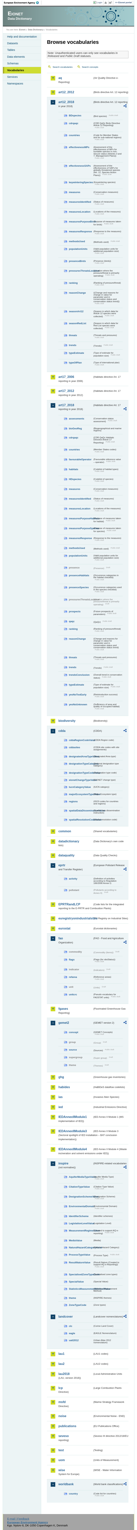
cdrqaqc (73, 123)
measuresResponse (80, 231)
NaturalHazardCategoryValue (81, 1247)
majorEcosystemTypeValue (81, 794)
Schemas (12, 63)
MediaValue (75, 1240)
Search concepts (90, 67)
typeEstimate (76, 353)
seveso (63, 1436)
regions (73, 801)
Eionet (22, 29)
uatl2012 (74, 1340)
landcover (65, 1316)
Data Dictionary (35, 29)
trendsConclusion (79, 674)
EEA (22, 3)
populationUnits (78, 249)
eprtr (61, 865)
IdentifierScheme (78, 1216)
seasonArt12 (76, 311)
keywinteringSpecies (81, 182)
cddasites (74, 747)
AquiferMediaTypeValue (81, 1176)
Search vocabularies (62, 67)
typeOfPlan (75, 362)
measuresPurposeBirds (81, 221)
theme (72, 1298)
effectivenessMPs (79, 147)
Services (12, 76)
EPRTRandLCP (69, 904)
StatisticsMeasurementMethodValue (81, 1288)
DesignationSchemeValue (81, 1196)
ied (60, 1107)
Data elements (16, 56)
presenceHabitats (79, 575)
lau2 (61, 1363)
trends (72, 345)
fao (60, 938)
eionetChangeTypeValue (81, 780)
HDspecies (75, 479)
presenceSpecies (79, 587)
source (73, 1049)
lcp (60, 1388)
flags (72, 959)
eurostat (64, 928)
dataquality (66, 855)
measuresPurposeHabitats (81, 518)
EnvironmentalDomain (81, 1206)
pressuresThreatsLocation (81, 270)
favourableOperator (80, 459)
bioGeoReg (75, 428)
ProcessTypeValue (79, 1254)
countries (74, 135)
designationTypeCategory (81, 763)
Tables (11, 49)
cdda (61, 730)
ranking (73, 282)
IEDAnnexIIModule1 (72, 1117)
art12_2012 (66, 92)
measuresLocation (79, 211)
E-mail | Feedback (18, 1518)
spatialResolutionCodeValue (81, 819)
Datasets (12, 43)
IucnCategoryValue (80, 787)
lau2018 (64, 1374)
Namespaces (15, 83)
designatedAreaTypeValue (81, 756)
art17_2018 (66, 405)
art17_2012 (66, 391)
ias (60, 1097)
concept (73, 1032)
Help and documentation (22, 36)
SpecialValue (76, 1281)
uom (61, 1460)
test (61, 1450)
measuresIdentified (80, 201)
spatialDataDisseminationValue (81, 810)
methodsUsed (77, 241)
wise (61, 1470)
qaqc (72, 621)
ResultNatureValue (79, 1262)
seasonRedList (77, 323)
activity (73, 878)
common (64, 831)
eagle (72, 1333)
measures (74, 192)
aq (60, 78)
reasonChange (77, 292)
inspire (63, 1163)
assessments (76, 418)
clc (70, 1326)
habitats (73, 469)
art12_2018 (66, 102)
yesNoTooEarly (77, 694)
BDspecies (75, 115)
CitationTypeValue (79, 1186)
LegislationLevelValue (81, 1223)
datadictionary (68, 841)
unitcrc (73, 994)
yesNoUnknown (78, 704)
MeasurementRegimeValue (81, 1230)
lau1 (61, 1353)
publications (67, 1426)
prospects (74, 611)
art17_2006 (66, 376)
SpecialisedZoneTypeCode (81, 1274)
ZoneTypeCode (77, 1305)
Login (99, 2)
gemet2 (63, 1022)
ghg (61, 1077)
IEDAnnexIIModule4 (72, 1149)
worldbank (66, 1484)
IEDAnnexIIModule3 (72, 1131)
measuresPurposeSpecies (81, 528)
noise (62, 1416)
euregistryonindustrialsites (75, 918)
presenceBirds (77, 261)
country (73, 1493)
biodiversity (66, 720)
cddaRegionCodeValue (81, 740)
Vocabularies (15, 70)
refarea (73, 977)
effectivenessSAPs (80, 165)
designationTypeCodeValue (81, 772)
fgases (63, 1008)
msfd (62, 1402)
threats (73, 335)
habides (64, 1087)
